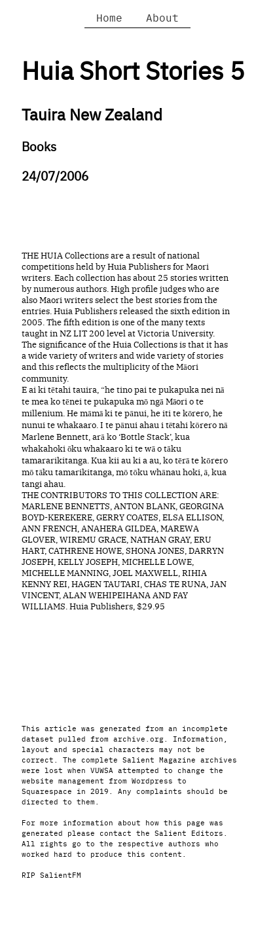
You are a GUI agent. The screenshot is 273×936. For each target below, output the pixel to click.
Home (109, 17)
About (162, 17)
